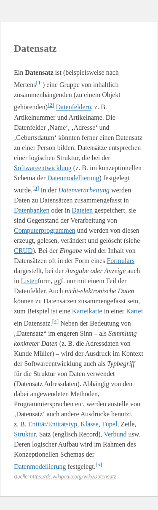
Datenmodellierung (73, 177)
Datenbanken (31, 210)
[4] (55, 321)
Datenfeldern (73, 107)
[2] (51, 105)
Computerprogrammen (44, 230)
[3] (35, 188)
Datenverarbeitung (84, 190)
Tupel (110, 424)
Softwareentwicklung (43, 167)
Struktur (25, 434)
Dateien (82, 210)
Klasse (89, 424)
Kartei (134, 311)
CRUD (23, 250)
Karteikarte (87, 311)
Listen (29, 280)
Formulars (120, 260)
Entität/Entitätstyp (52, 424)
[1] (39, 82)
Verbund (115, 434)
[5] (99, 464)
